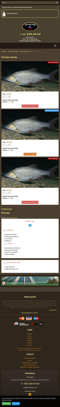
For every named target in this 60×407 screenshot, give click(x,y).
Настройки (16, 403)
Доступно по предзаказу (30, 106)
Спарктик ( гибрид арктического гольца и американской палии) (40, 305)
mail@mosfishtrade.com (11, 269)
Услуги (30, 336)
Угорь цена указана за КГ (22, 307)
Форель (4, 300)
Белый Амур (31, 300)
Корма (29, 360)
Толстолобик (9, 300)
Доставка (29, 340)
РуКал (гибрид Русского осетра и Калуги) (13, 305)
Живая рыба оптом (25, 51)
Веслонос (37, 300)
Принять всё (6, 403)
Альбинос (10, 303)
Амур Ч (31, 307)
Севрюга (13, 307)
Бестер (43, 307)
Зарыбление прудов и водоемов (29, 367)
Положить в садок (30, 154)
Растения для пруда (29, 365)
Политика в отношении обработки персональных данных (29, 348)
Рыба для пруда (13, 51)
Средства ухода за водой (29, 362)
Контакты (29, 345)
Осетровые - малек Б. (51, 300)
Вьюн (47, 307)
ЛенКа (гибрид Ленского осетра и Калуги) (24, 303)
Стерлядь (42, 300)
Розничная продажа (29, 358)
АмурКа (5, 303)
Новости (29, 343)
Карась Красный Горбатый (20, 300)
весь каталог (53, 310)
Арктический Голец (40, 303)
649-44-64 (30, 34)
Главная (3, 51)
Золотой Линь (37, 307)
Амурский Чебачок (50, 303)
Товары (29, 338)
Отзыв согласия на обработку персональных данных (29, 350)
